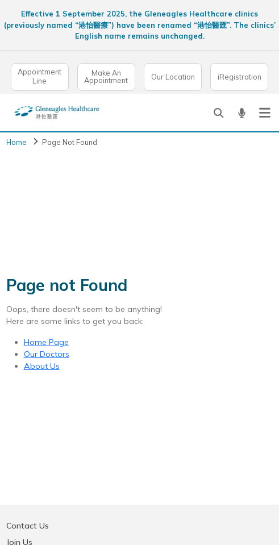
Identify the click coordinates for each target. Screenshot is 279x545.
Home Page (46, 342)
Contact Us (27, 526)
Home (16, 142)
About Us (42, 366)
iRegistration (239, 76)
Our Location (173, 76)
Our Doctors (46, 354)
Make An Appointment (106, 76)
